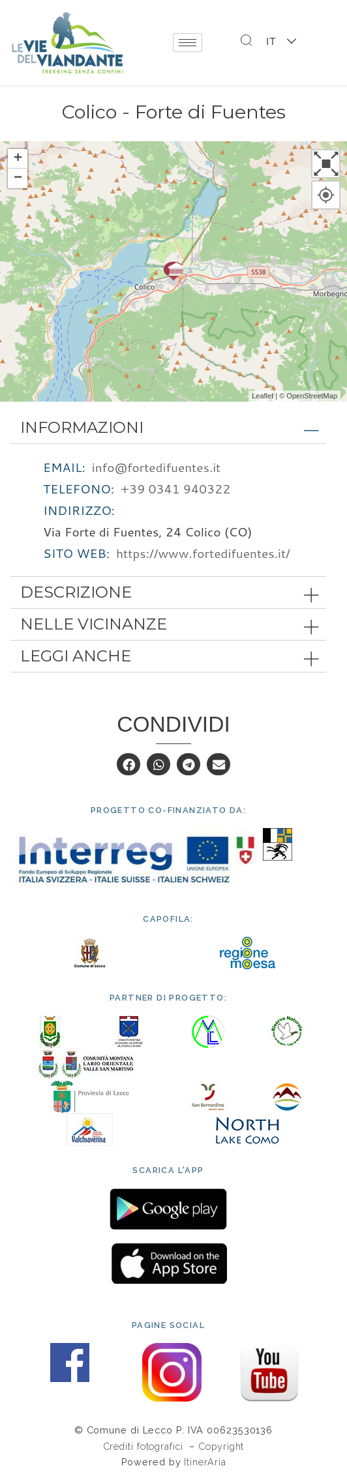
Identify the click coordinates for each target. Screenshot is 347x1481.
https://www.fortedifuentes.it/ (203, 553)
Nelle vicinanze (93, 624)
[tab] (168, 427)
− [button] (18, 178)
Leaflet (262, 396)
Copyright (221, 1446)
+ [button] (18, 159)
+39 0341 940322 (175, 488)
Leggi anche (75, 655)
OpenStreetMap (311, 396)
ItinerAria (205, 1461)
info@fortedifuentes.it (156, 467)
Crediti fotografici (145, 1446)
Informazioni (81, 427)
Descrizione (76, 592)
